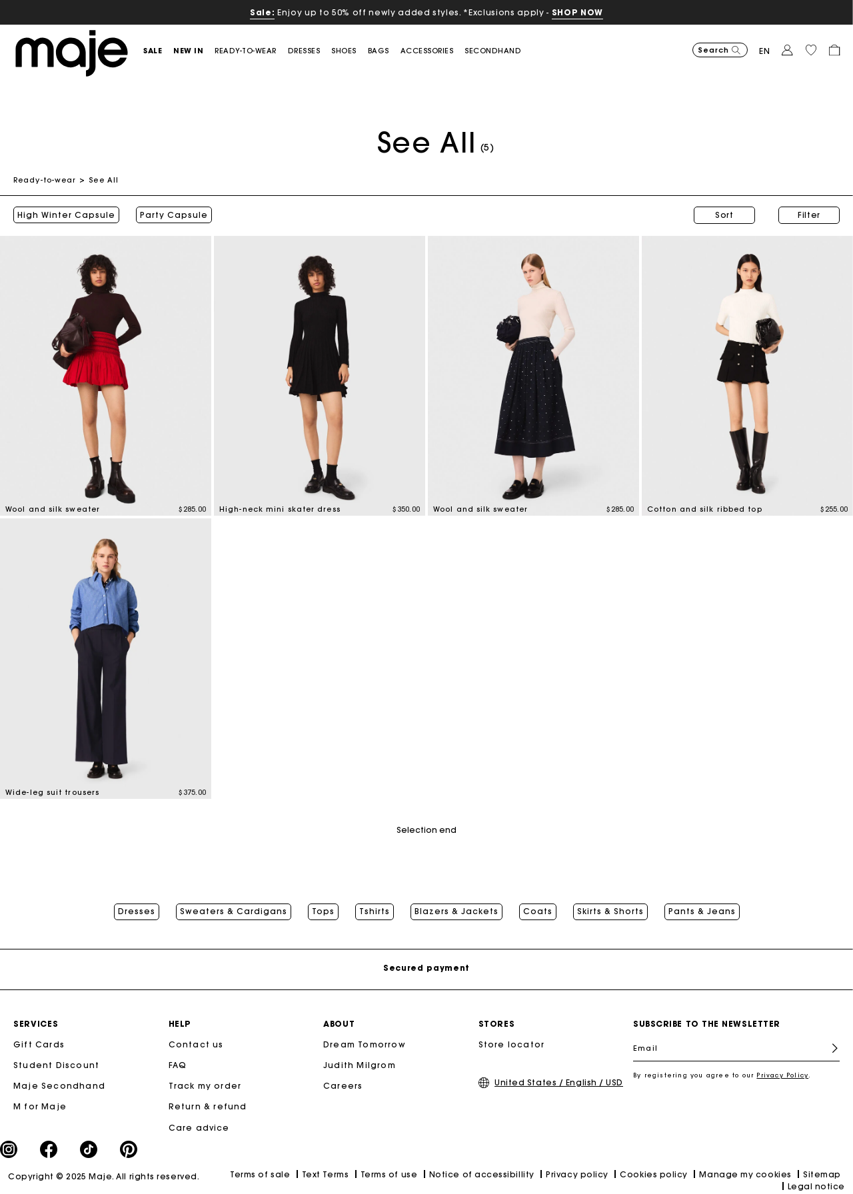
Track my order (205, 1086)
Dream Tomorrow (364, 1044)
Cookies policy (654, 1174)
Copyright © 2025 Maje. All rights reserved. (103, 1176)
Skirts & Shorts (610, 911)
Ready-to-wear (44, 180)
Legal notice (816, 1186)
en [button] (764, 51)
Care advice (199, 1128)
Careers (343, 1086)
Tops (323, 911)
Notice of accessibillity (481, 1174)
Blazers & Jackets (456, 911)
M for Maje (40, 1106)
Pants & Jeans (702, 911)
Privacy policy (577, 1174)
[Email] (736, 1048)
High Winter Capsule (66, 215)
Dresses (136, 911)
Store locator (511, 1044)
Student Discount (56, 1065)
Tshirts (374, 911)
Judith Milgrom (359, 1065)
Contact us (196, 1044)
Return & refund (208, 1106)
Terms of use (389, 1174)
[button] (158, 51)
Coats (537, 911)
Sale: (262, 12)
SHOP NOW (577, 12)
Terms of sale (260, 1174)
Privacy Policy (782, 1075)
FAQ (178, 1065)
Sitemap (822, 1174)
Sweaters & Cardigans (233, 911)
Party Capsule (174, 215)
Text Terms (325, 1174)
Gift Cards (39, 1044)
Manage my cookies (745, 1174)
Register (829, 1048)
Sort (724, 215)
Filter (809, 215)
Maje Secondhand (59, 1086)
